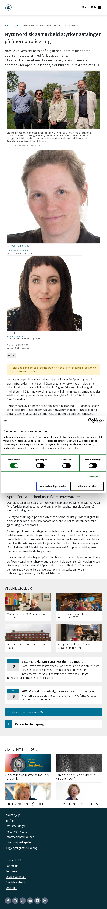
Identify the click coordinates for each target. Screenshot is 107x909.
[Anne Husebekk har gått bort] (28, 795)
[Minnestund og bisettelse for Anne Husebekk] (28, 768)
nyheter (16, 25)
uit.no (7, 25)
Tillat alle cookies (87, 486)
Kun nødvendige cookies (53, 486)
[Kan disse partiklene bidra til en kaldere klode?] (79, 768)
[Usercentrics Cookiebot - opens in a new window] (90, 420)
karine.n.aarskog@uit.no (17, 250)
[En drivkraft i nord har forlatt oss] (79, 795)
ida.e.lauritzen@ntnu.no (17, 336)
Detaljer (93, 477)
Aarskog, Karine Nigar (18, 245)
